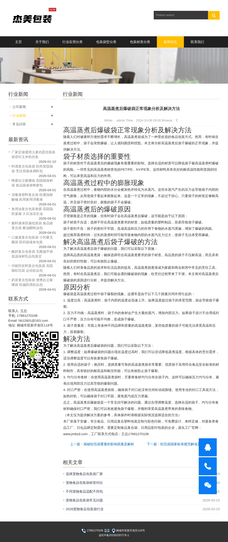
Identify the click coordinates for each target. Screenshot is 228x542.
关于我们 (42, 42)
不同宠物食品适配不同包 (84, 491)
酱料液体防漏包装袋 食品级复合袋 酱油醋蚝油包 (32, 225)
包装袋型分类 (106, 42)
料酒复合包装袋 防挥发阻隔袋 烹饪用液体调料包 (32, 168)
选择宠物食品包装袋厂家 (84, 474)
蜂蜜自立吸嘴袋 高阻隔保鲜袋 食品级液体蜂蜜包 (32, 183)
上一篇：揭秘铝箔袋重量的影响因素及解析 (102, 444)
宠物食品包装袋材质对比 (84, 483)
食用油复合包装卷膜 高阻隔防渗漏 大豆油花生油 (32, 211)
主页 (18, 42)
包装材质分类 (140, 42)
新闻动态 (170, 42)
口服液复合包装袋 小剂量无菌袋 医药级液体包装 (32, 239)
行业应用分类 (72, 42)
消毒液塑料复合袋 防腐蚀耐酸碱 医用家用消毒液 (32, 197)
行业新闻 (19, 115)
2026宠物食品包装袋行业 (85, 509)
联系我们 (197, 42)
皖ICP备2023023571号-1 (114, 535)
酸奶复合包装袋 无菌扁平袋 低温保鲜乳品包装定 (32, 254)
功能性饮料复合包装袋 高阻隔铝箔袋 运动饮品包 (32, 268)
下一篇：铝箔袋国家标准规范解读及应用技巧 (180, 444)
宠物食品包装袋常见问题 (84, 500)
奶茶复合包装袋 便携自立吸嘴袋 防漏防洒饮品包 (32, 282)
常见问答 (19, 124)
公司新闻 (19, 107)
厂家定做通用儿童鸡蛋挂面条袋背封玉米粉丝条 (33, 154)
